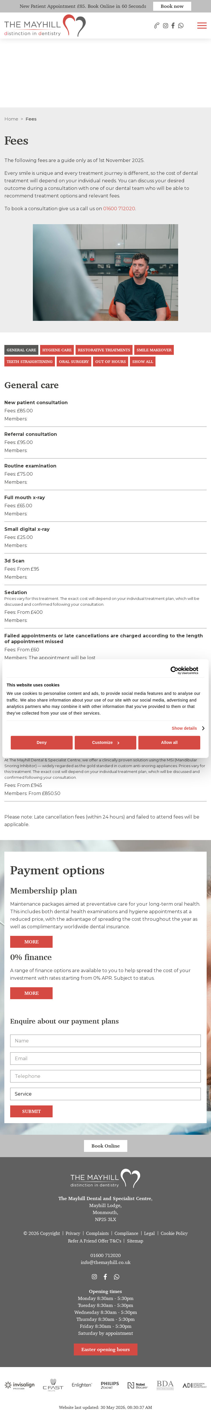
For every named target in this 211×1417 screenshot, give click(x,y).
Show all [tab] (142, 361)
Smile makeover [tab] (154, 350)
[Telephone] (105, 1076)
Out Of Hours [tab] (110, 361)
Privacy (73, 1233)
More (31, 941)
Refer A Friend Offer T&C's (94, 1241)
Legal (149, 1233)
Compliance (126, 1233)
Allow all (169, 742)
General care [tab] (21, 350)
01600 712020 (119, 208)
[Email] (105, 1058)
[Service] (105, 1094)
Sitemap (135, 1241)
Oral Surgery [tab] (74, 361)
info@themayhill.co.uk (105, 1262)
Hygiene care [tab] (56, 350)
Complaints (97, 1233)
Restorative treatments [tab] (104, 350)
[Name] (105, 1041)
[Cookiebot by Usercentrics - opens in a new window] (172, 670)
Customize (105, 742)
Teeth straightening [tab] (30, 361)
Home (11, 119)
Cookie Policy (174, 1233)
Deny (42, 742)
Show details (184, 728)
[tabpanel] (105, 589)
